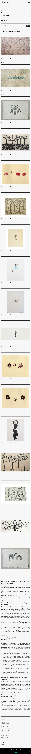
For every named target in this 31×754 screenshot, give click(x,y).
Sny (2, 156)
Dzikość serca (4, 541)
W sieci (2, 316)
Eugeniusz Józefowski (9, 612)
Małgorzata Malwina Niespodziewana (9, 58)
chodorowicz (15, 745)
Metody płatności (4, 735)
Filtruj (28, 25)
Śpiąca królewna (4, 444)
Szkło (4, 671)
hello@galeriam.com (5, 723)
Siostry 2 (3, 92)
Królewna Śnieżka (4, 284)
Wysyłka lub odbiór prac (5, 739)
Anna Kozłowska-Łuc (19, 612)
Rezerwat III (3, 380)
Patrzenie (3, 508)
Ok (15, 752)
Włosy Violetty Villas (5, 124)
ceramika (9, 671)
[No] (29, 751)
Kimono (2, 252)
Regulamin (3, 733)
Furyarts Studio (8, 745)
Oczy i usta (3, 220)
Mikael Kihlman (26, 612)
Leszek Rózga (9, 610)
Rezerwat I (3, 412)
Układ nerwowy (4, 60)
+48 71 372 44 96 (4, 722)
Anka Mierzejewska (15, 613)
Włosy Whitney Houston (5, 572)
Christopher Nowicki (5, 613)
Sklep (3, 10)
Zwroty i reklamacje (4, 737)
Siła (2, 477)
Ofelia (2, 348)
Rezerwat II (3, 188)
